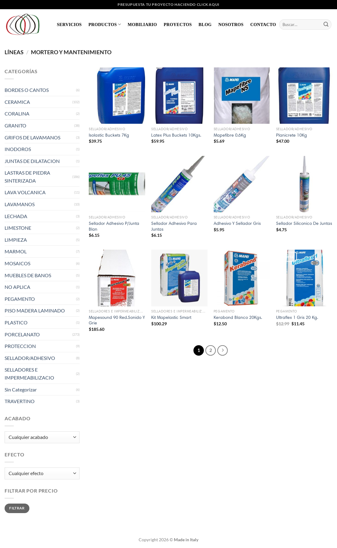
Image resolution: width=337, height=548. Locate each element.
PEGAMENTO (20, 299)
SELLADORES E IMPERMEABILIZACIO (29, 373)
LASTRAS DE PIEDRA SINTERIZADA (27, 176)
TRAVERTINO (20, 401)
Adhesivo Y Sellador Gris (237, 223)
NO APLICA (17, 287)
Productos (104, 24)
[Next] (222, 350)
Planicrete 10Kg (291, 135)
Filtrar (17, 508)
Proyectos (178, 24)
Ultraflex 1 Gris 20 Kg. (297, 317)
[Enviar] (326, 24)
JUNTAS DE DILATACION (32, 161)
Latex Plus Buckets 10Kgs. (176, 135)
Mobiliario (142, 24)
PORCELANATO (22, 334)
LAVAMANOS (20, 204)
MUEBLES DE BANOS (28, 275)
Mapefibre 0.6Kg (230, 135)
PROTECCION (20, 346)
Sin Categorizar (21, 389)
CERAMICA (17, 102)
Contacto (263, 24)
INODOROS (18, 149)
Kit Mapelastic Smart (171, 317)
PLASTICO (16, 322)
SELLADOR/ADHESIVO (30, 358)
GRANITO (15, 125)
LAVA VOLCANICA (25, 192)
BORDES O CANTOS (27, 90)
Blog (205, 24)
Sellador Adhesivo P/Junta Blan (114, 226)
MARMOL (16, 251)
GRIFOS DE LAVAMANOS (32, 137)
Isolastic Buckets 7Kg (109, 135)
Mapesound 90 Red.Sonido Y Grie (117, 320)
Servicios (69, 24)
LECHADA (16, 216)
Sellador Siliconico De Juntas (304, 223)
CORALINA (17, 113)
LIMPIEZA (16, 240)
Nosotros (230, 24)
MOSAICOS (17, 263)
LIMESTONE (18, 228)
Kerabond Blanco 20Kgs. (238, 317)
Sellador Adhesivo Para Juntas (174, 226)
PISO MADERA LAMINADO (35, 310)
